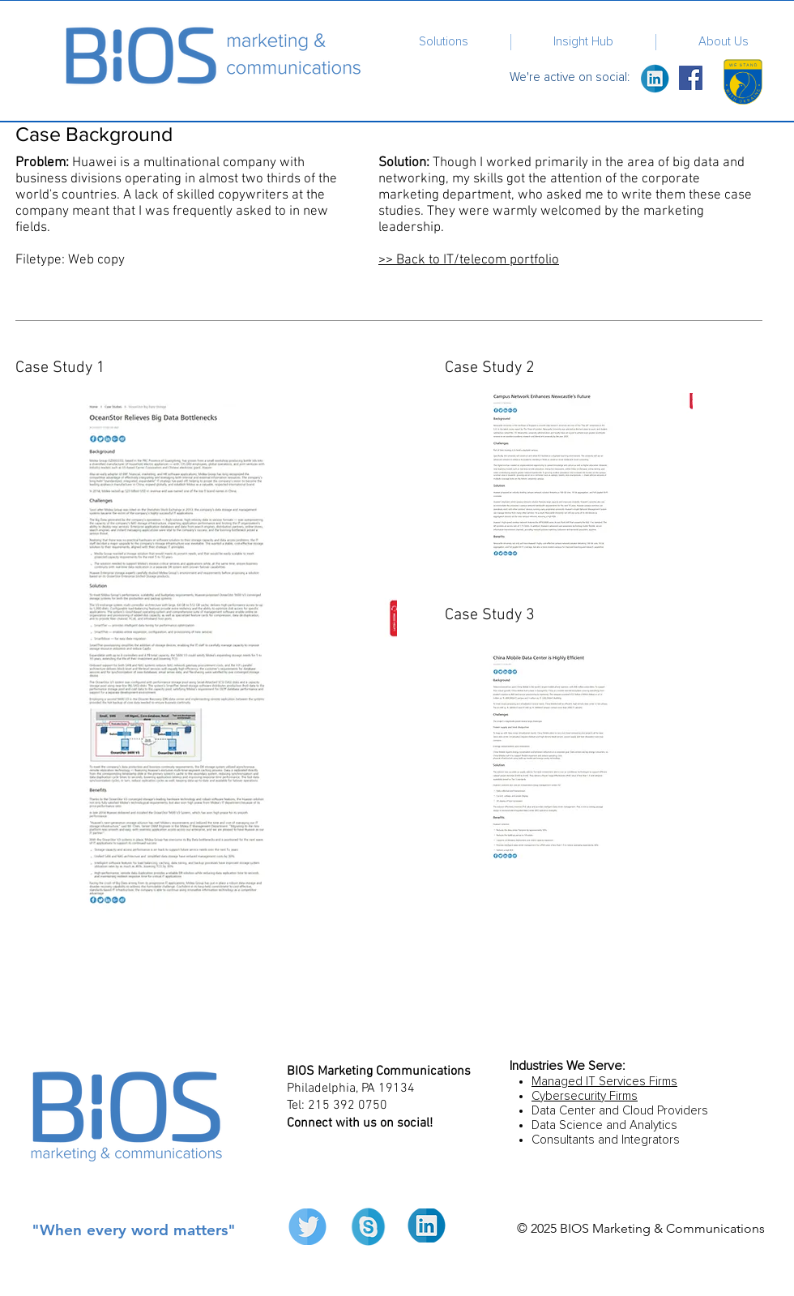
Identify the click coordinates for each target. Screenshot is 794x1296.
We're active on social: (571, 77)
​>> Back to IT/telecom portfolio (468, 260)
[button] (443, 42)
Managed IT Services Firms (604, 1082)
